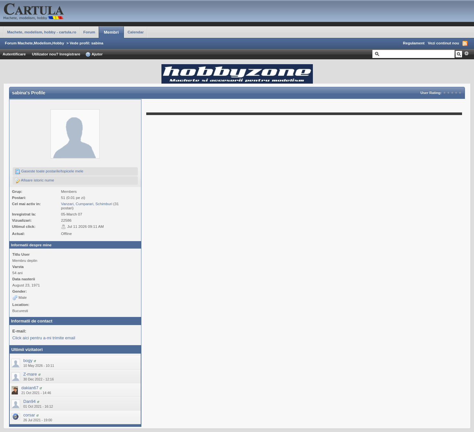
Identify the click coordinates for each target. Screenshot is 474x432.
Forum (89, 32)
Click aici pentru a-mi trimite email (43, 337)
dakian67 (30, 387)
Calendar (135, 32)
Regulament (413, 43)
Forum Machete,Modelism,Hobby (34, 43)
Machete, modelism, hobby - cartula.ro (41, 32)
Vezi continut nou (443, 43)
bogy (27, 360)
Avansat (466, 53)
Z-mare (30, 374)
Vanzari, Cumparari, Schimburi (86, 204)
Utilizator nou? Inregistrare (56, 54)
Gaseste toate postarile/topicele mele (49, 171)
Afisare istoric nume (34, 180)
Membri (111, 32)
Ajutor (94, 54)
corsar (29, 415)
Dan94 (29, 401)
